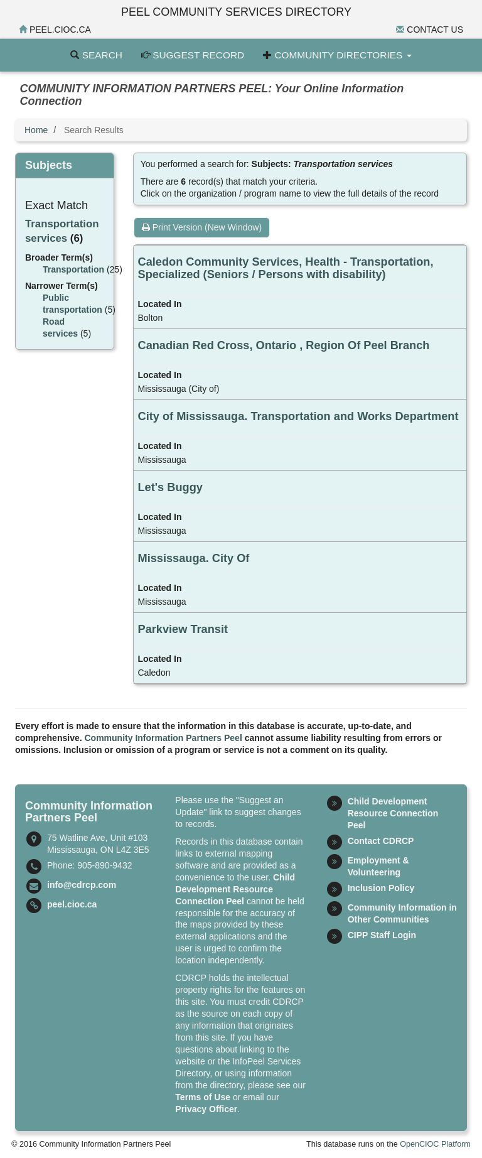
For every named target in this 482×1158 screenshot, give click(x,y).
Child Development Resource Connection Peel (235, 889)
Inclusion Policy (381, 888)
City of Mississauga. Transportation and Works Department (298, 416)
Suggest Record (192, 55)
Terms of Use (202, 1097)
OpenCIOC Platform (435, 1144)
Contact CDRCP (381, 841)
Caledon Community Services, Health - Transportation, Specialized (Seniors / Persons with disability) (286, 268)
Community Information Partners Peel (163, 738)
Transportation (73, 269)
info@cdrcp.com (81, 885)
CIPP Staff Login (382, 935)
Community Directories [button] (337, 55)
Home (36, 130)
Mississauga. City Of (194, 558)
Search (96, 55)
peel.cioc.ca (55, 29)
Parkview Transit (183, 629)
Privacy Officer (206, 1109)
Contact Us (429, 29)
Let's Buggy (170, 487)
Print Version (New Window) (202, 227)
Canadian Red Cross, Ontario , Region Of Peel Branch (284, 345)
